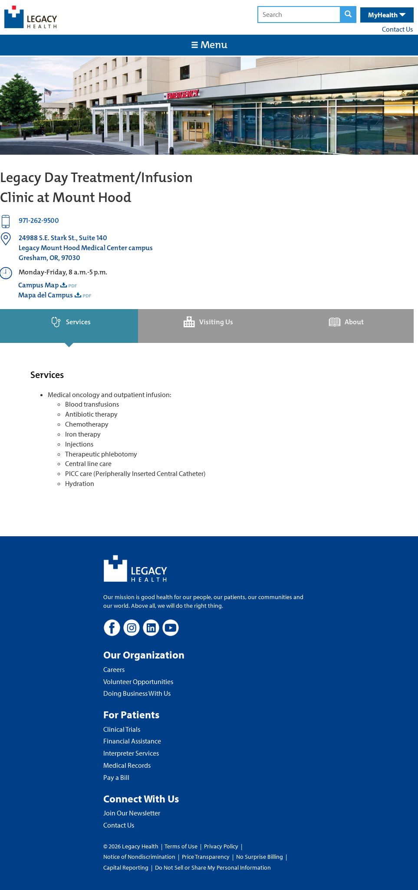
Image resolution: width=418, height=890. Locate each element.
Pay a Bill (116, 777)
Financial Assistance (132, 741)
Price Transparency (206, 857)
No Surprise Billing (259, 857)
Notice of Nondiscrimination (139, 857)
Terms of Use (182, 846)
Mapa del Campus (45, 295)
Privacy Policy (221, 846)
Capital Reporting (125, 867)
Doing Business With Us (137, 693)
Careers (114, 669)
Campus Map (38, 285)
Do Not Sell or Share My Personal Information (213, 867)
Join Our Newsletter (131, 812)
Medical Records (127, 765)
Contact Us (397, 29)
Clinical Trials (121, 729)
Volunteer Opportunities (138, 681)
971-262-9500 (39, 220)
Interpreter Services (131, 753)
